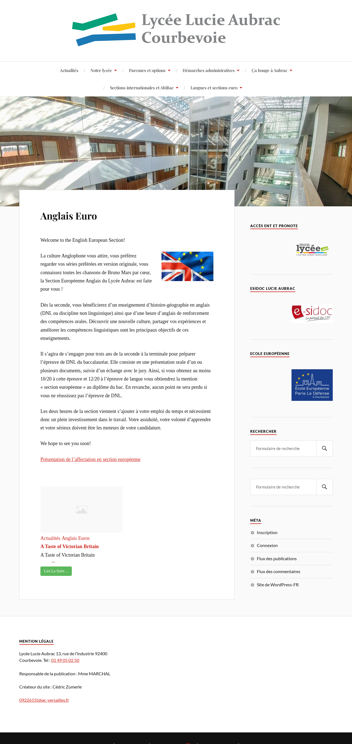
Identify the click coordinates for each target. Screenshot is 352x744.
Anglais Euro (76, 214)
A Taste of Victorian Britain (69, 546)
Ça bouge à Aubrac (269, 70)
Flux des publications (277, 558)
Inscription (267, 532)
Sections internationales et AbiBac (142, 87)
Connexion (267, 545)
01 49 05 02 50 (65, 660)
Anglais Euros (76, 538)
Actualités (69, 70)
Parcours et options (147, 70)
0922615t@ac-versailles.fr (44, 700)
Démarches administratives (209, 70)
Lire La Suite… (56, 571)
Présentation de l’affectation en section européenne (90, 459)
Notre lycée (101, 70)
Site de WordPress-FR (278, 584)
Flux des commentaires (278, 571)
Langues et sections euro (214, 87)
